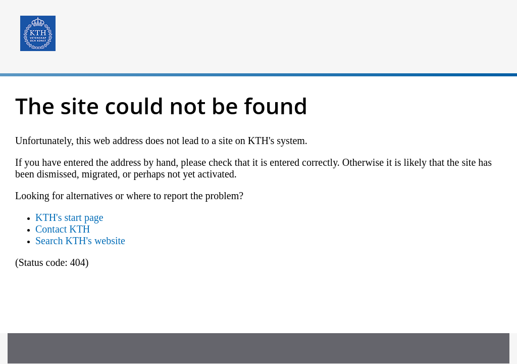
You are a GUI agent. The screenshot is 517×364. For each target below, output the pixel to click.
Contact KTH (62, 229)
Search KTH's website (80, 240)
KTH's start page (69, 217)
